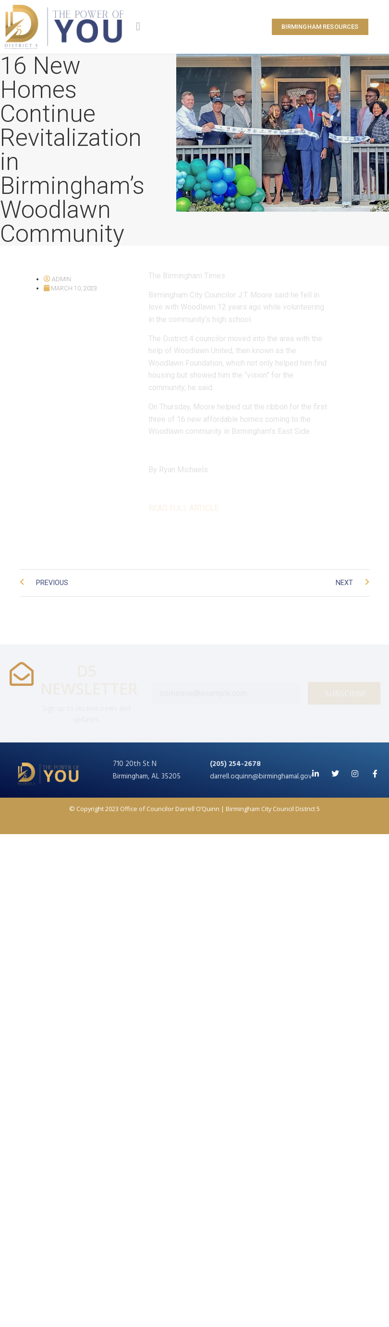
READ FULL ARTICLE (183, 508)
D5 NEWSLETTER (88, 679)
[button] (138, 26)
